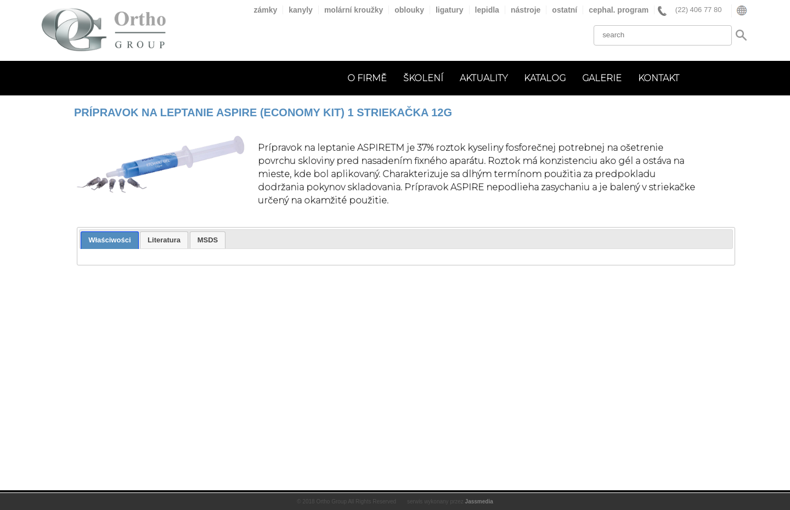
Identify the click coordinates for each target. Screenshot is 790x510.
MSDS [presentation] (208, 240)
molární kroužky (353, 9)
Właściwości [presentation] (109, 240)
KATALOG (545, 78)
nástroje (525, 9)
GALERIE (602, 78)
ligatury (450, 9)
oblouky (409, 9)
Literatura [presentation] (164, 240)
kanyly (301, 9)
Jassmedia (479, 501)
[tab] (109, 240)
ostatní (564, 9)
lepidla (487, 9)
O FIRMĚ (367, 78)
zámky (265, 9)
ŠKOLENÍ (423, 78)
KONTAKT (658, 78)
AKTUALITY (483, 78)
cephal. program (618, 9)
